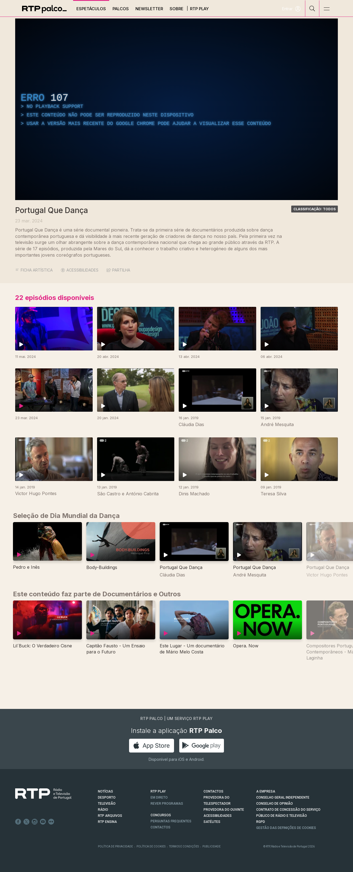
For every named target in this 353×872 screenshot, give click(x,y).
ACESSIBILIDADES (79, 270)
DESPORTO (107, 797)
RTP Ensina (107, 822)
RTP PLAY (158, 791)
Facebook (18, 822)
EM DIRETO (159, 797)
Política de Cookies (151, 846)
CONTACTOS (213, 791)
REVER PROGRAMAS (167, 803)
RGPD (260, 822)
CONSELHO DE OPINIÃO (274, 803)
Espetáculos (91, 8)
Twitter (26, 822)
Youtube (43, 822)
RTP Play (199, 8)
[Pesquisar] (312, 8)
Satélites (212, 822)
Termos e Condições (184, 846)
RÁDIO (103, 810)
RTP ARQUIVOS (110, 816)
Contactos (160, 827)
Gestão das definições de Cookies (286, 828)
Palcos (121, 8)
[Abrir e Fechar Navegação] (326, 9)
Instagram (35, 822)
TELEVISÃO (107, 803)
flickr (51, 822)
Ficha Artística (34, 270)
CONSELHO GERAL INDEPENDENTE (282, 797)
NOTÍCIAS (105, 791)
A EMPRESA (265, 791)
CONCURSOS (161, 815)
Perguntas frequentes (171, 821)
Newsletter (149, 8)
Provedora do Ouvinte (224, 810)
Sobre (176, 8)
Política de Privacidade (115, 846)
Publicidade (211, 846)
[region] (176, 109)
